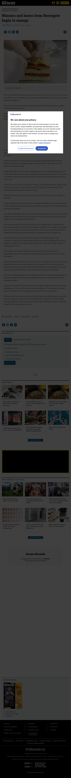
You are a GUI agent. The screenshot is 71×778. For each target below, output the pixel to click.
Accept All (42, 148)
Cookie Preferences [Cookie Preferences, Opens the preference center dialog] (26, 148)
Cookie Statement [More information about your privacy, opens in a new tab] (44, 143)
